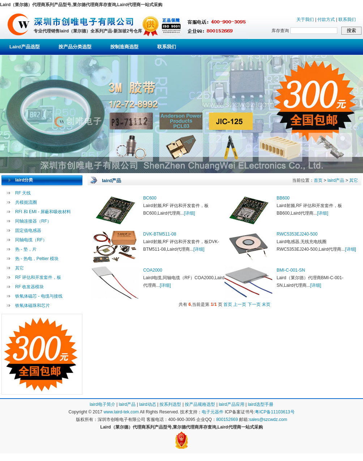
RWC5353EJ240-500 (297, 234)
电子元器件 (212, 411)
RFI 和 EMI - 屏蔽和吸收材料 (43, 211)
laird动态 (147, 404)
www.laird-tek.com (120, 411)
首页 (318, 180)
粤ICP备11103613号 (274, 411)
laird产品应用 (231, 404)
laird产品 (336, 180)
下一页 (254, 304)
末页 (266, 304)
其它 (19, 268)
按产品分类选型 (75, 46)
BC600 (150, 198)
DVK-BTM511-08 (159, 234)
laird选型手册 (260, 404)
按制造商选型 (124, 46)
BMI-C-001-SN (291, 270)
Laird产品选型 (24, 46)
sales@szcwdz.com (268, 419)
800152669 (227, 419)
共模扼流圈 (26, 202)
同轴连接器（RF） (33, 221)
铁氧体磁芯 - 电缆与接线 (39, 296)
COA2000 (152, 270)
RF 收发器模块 (29, 286)
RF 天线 (23, 193)
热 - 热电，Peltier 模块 (37, 258)
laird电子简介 (102, 404)
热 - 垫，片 (26, 249)
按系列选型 (170, 404)
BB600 (283, 198)
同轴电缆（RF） (31, 239)
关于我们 (305, 19)
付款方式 (326, 19)
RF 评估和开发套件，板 (38, 277)
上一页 (239, 304)
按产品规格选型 (200, 404)
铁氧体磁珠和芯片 (32, 305)
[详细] (189, 213)
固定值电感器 (28, 230)
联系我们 (347, 19)
